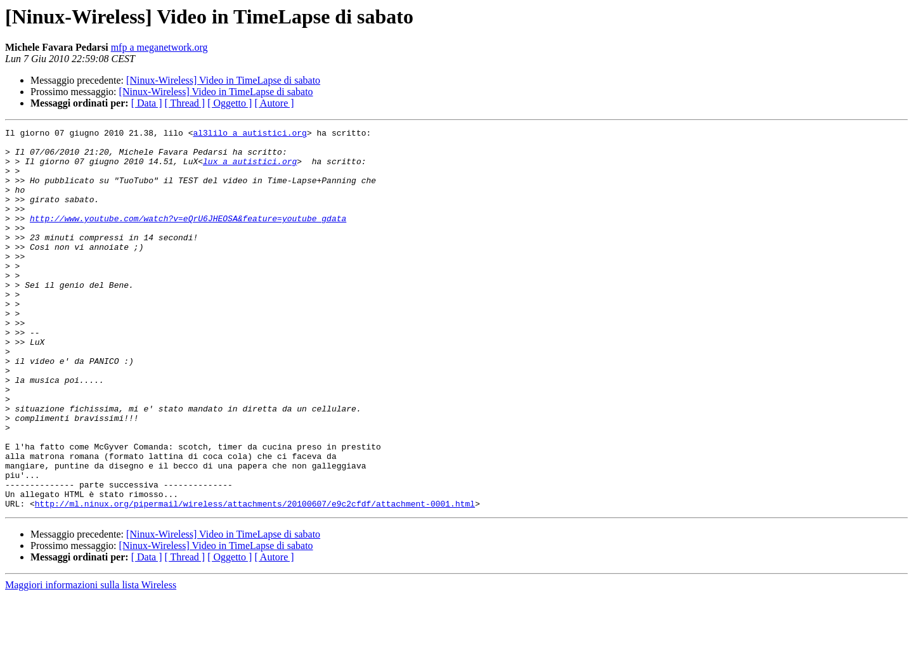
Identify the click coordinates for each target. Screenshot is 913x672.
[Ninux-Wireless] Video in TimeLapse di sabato (223, 80)
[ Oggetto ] (229, 103)
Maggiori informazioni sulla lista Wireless (90, 661)
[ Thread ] (185, 103)
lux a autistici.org (250, 168)
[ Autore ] (274, 103)
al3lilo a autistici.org (249, 134)
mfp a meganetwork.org (159, 47)
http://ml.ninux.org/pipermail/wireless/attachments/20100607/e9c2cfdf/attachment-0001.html (255, 579)
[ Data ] (146, 103)
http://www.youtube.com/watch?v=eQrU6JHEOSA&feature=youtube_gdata (188, 237)
